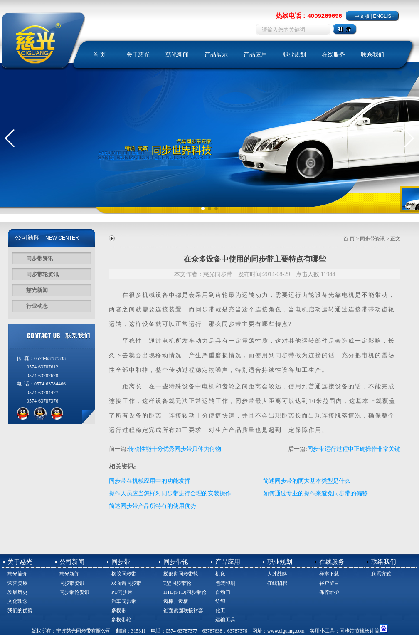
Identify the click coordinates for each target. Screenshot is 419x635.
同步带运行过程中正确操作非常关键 (353, 449)
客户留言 (329, 583)
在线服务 (333, 55)
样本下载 (329, 574)
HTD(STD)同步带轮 (184, 592)
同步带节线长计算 (360, 631)
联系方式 (381, 574)
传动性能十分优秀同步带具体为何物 (174, 449)
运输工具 (225, 620)
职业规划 (294, 55)
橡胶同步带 (123, 574)
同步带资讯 (39, 258)
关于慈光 (138, 55)
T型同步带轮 (177, 583)
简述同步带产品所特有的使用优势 (152, 506)
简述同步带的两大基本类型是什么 (306, 481)
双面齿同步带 (126, 583)
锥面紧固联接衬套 (183, 610)
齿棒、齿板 (175, 601)
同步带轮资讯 (42, 274)
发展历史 (17, 592)
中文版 (362, 16)
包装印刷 (225, 583)
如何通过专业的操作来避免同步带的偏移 (315, 493)
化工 (220, 610)
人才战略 (277, 574)
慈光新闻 (177, 55)
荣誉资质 (17, 583)
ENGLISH (384, 16)
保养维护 (329, 592)
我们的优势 (19, 610)
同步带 (205, 309)
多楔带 (118, 610)
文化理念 (17, 601)
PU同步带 (122, 592)
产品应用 (255, 55)
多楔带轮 (121, 620)
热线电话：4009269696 (309, 15)
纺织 (220, 601)
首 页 (99, 55)
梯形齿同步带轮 (180, 574)
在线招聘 (277, 583)
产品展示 (216, 55)
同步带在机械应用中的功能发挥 (149, 481)
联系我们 (372, 55)
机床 (220, 574)
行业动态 (37, 306)
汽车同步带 (123, 601)
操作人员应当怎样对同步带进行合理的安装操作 (170, 493)
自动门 (222, 592)
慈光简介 (17, 574)
